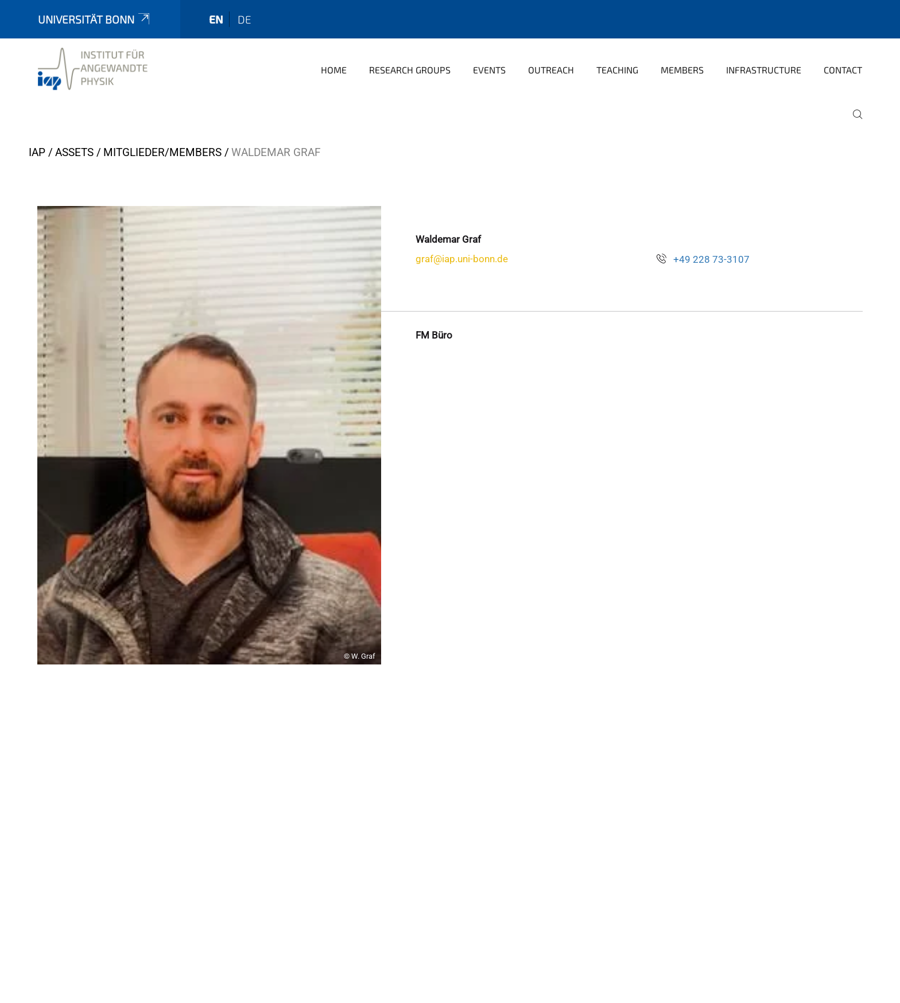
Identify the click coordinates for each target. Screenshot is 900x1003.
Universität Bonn (95, 19)
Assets (74, 152)
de (244, 19)
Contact (843, 69)
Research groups (410, 69)
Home (334, 69)
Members (682, 69)
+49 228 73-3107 (711, 259)
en (216, 19)
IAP (37, 152)
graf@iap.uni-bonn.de (462, 259)
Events (489, 69)
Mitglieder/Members (162, 152)
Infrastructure (763, 69)
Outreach (551, 69)
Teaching (617, 69)
